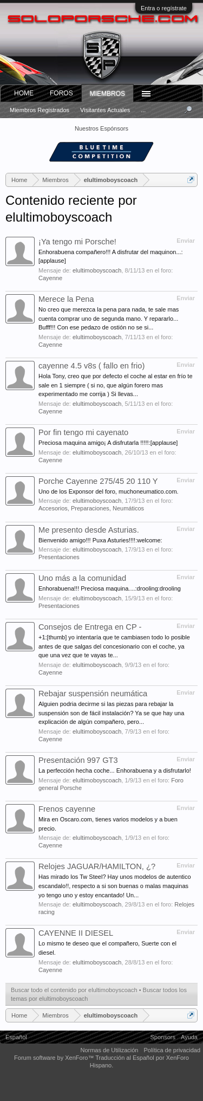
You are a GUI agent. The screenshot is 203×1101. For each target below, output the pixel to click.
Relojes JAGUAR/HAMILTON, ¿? (96, 866)
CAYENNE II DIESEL (75, 933)
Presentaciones (59, 557)
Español (16, 1037)
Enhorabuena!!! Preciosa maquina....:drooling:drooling (109, 588)
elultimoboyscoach (97, 270)
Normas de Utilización (109, 1050)
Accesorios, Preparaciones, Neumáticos (91, 508)
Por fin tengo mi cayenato (83, 432)
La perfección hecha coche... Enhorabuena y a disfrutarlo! (114, 770)
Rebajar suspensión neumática (92, 693)
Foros (61, 93)
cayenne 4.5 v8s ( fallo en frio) (91, 365)
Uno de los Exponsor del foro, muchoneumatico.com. (108, 491)
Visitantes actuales (105, 110)
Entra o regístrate (164, 8)
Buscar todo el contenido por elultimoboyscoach (74, 990)
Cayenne (50, 278)
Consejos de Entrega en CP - (89, 627)
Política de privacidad (171, 1050)
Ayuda (189, 1037)
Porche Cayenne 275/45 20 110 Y (98, 481)
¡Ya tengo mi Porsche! (77, 241)
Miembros (107, 94)
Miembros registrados (39, 110)
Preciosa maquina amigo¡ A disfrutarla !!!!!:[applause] (108, 442)
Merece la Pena (66, 299)
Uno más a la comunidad (82, 578)
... (143, 110)
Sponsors (162, 1037)
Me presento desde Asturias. (88, 530)
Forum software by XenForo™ (54, 1057)
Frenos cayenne (66, 809)
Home (24, 93)
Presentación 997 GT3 (78, 760)
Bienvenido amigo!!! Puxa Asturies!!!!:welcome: (100, 540)
